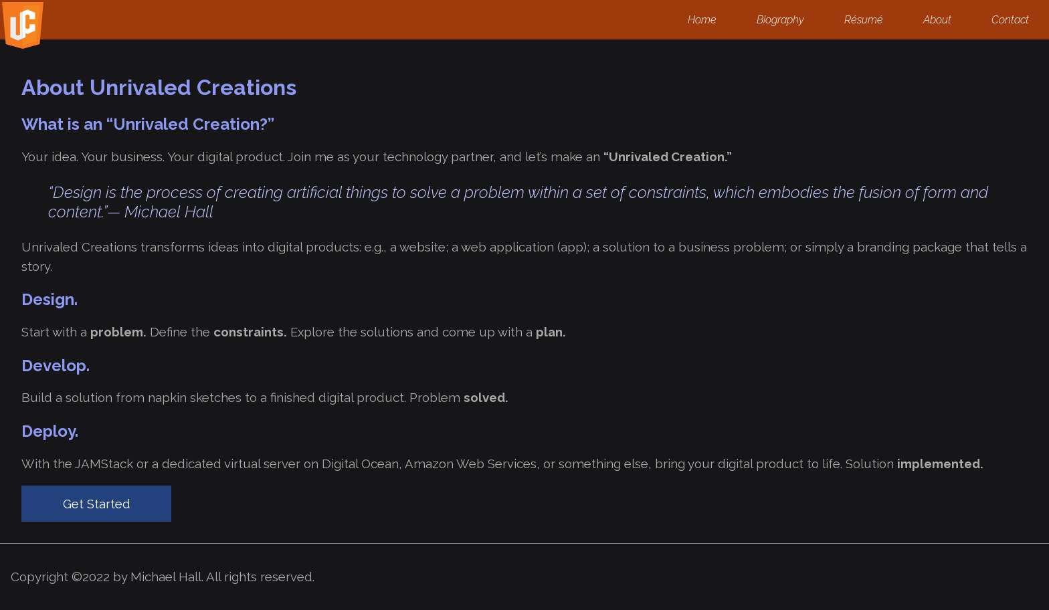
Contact (1010, 19)
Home (702, 19)
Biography (780, 19)
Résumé (863, 19)
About (937, 19)
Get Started (96, 503)
